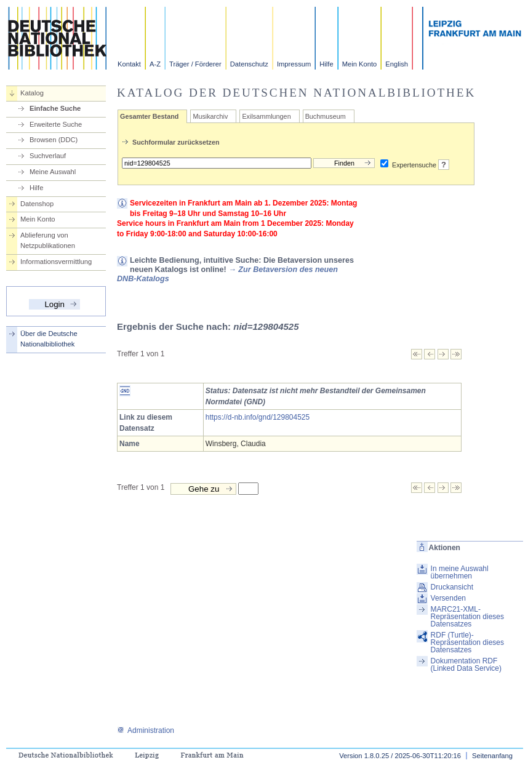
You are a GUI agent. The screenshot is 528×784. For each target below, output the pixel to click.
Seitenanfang (492, 755)
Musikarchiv (210, 116)
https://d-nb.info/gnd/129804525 (258, 417)
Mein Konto (359, 64)
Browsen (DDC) (54, 139)
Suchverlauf (48, 155)
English (396, 64)
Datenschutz (249, 64)
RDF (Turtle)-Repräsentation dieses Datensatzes (467, 642)
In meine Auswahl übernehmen (460, 572)
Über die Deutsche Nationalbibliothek (49, 339)
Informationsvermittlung (56, 261)
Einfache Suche (55, 108)
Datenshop (37, 203)
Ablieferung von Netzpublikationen (47, 240)
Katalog (32, 93)
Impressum (294, 64)
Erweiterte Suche (56, 124)
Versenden (448, 598)
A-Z (155, 64)
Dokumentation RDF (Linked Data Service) (466, 665)
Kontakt (129, 64)
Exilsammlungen (266, 116)
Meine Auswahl (53, 171)
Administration (145, 730)
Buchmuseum (325, 116)
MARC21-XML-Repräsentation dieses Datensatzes (467, 616)
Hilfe (326, 64)
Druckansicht (452, 587)
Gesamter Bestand (149, 116)
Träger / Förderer (195, 64)
